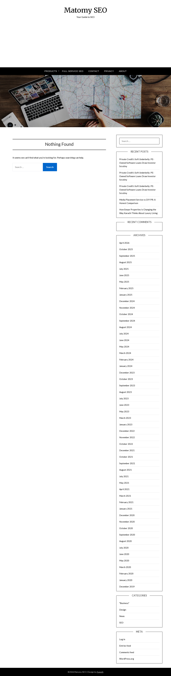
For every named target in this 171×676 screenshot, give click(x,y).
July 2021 (124, 476)
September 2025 (127, 256)
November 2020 (127, 521)
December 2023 (127, 372)
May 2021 (124, 482)
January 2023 (125, 424)
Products (50, 71)
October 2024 (126, 314)
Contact (93, 71)
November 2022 (127, 437)
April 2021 (124, 489)
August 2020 (125, 541)
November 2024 (127, 307)
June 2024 (124, 340)
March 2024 (125, 353)
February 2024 (126, 359)
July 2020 (124, 547)
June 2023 (124, 405)
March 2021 (125, 495)
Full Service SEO (72, 71)
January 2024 (125, 366)
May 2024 (124, 346)
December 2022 (127, 431)
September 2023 (127, 385)
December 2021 (127, 450)
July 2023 (124, 398)
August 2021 (125, 469)
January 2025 (125, 294)
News (122, 616)
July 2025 (124, 269)
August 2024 (125, 327)
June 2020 (124, 554)
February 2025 (126, 288)
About (123, 71)
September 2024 (127, 320)
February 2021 (126, 502)
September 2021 (127, 463)
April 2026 (124, 243)
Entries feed (125, 645)
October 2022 (126, 444)
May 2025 (124, 281)
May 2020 (124, 560)
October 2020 (126, 528)
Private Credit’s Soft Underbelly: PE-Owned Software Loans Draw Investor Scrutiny (137, 162)
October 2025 (126, 249)
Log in (122, 639)
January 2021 (125, 508)
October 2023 (126, 379)
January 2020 (125, 580)
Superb (100, 672)
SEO (121, 622)
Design (122, 609)
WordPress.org (126, 658)
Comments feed (126, 652)
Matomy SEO (85, 10)
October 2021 (126, 456)
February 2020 (126, 573)
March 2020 (125, 567)
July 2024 (124, 333)
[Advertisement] (85, 46)
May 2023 (124, 411)
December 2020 (127, 515)
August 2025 (125, 262)
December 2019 (127, 586)
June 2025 (124, 275)
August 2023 (125, 392)
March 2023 (125, 418)
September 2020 (127, 534)
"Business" (124, 603)
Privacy (109, 71)
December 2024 (127, 301)
